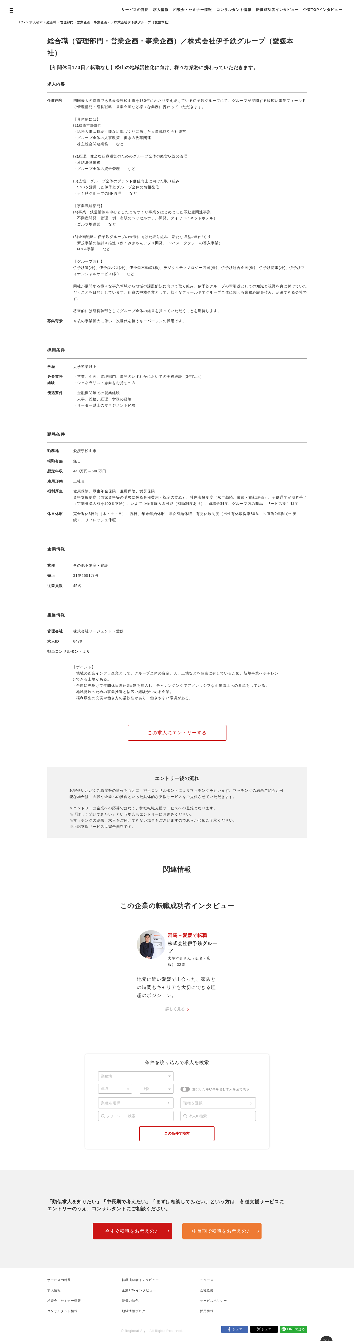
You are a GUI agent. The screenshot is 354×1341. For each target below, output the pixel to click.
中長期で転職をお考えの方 (221, 1231)
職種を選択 (193, 1103)
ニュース (206, 1280)
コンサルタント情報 (233, 10)
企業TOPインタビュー (323, 10)
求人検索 (36, 22)
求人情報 (161, 10)
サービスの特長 (135, 10)
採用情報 (206, 1311)
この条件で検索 (177, 1133)
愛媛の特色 (130, 1301)
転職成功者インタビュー (277, 10)
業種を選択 (111, 1103)
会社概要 (206, 1290)
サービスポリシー (213, 1301)
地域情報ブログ (133, 1311)
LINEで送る (296, 1329)
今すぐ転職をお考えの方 (132, 1231)
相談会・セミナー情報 (192, 10)
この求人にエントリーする (177, 732)
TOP (22, 22)
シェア (237, 1329)
